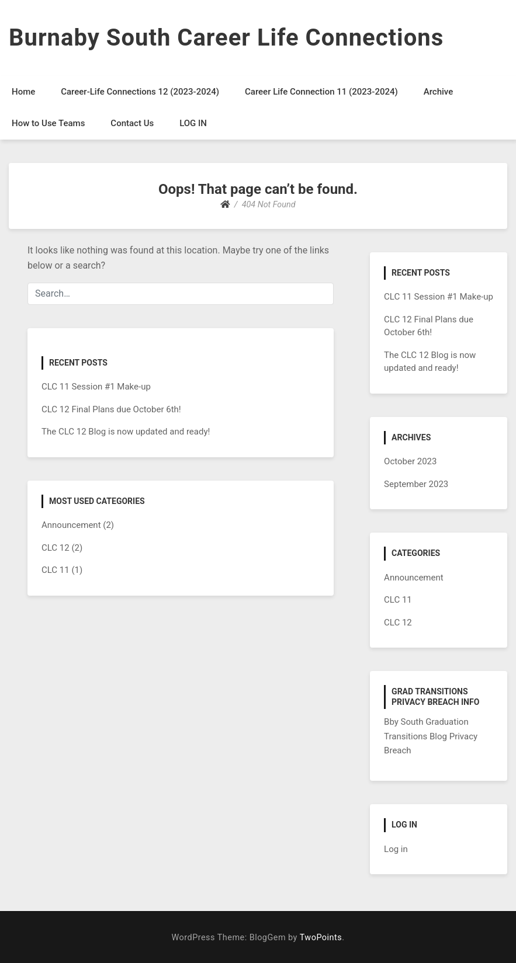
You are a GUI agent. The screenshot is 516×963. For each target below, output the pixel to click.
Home (23, 91)
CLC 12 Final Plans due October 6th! (111, 409)
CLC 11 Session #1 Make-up (96, 386)
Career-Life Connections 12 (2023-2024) (140, 91)
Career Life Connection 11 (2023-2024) (321, 91)
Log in (396, 849)
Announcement (71, 525)
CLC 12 (55, 548)
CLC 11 (55, 570)
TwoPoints (321, 938)
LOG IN (193, 123)
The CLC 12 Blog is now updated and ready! (125, 431)
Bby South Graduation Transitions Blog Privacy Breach (430, 736)
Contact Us (132, 123)
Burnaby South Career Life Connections (226, 37)
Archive (438, 91)
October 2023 (410, 461)
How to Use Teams (48, 123)
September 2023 (416, 484)
